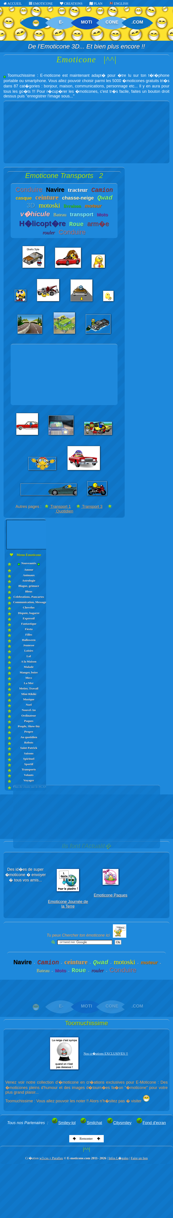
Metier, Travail (28, 688)
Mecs (28, 677)
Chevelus (29, 607)
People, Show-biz (29, 726)
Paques (28, 721)
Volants (29, 775)
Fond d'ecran (151, 1123)
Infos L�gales (118, 1158)
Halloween (29, 640)
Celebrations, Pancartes (29, 596)
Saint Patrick (28, 747)
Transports (29, 769)
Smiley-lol (63, 1123)
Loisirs (28, 650)
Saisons (29, 753)
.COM (137, 22)
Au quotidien (28, 737)
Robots (28, 742)
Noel (29, 704)
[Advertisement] (86, 132)
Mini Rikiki (28, 694)
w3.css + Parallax (51, 1158)
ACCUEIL (13, 3)
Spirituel (28, 758)
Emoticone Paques (110, 895)
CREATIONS (71, 3)
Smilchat (91, 1123)
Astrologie (28, 580)
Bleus (28, 591)
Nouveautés (29, 563)
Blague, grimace (28, 586)
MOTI (86, 22)
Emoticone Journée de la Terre (68, 904)
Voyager (28, 780)
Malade (29, 667)
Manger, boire (29, 672)
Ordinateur (28, 715)
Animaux (29, 575)
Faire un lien (139, 1158)
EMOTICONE (41, 3)
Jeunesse (28, 645)
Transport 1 (58, 506)
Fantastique (28, 623)
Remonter (86, 1138)
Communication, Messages (28, 602)
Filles (28, 634)
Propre (28, 731)
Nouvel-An (29, 710)
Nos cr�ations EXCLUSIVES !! (105, 1053)
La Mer (29, 683)
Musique (28, 699)
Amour (28, 569)
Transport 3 (89, 506)
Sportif (28, 764)
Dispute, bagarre (29, 613)
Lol (28, 656)
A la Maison (29, 661)
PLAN (96, 3)
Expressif (29, 618)
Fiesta (29, 629)
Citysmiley (119, 1123)
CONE (112, 22)
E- (61, 22)
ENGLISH (119, 3)
